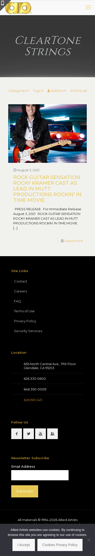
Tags (38, 91)
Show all (78, 91)
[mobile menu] (88, 7)
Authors (57, 91)
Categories (19, 91)
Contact (20, 281)
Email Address (23, 466)
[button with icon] (16, 433)
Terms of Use (24, 311)
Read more (74, 241)
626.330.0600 (35, 379)
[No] (88, 539)
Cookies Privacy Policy (60, 545)
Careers (20, 291)
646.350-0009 (35, 389)
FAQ (17, 301)
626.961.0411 (33, 400)
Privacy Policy (25, 321)
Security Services (28, 331)
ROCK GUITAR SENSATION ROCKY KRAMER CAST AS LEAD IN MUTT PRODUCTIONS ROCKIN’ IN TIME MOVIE (47, 188)
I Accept (23, 545)
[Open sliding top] (5, 5)
